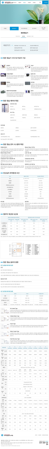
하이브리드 (17, 36)
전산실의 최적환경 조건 (34, 45)
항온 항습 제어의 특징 (18, 48)
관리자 (35, 435)
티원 (8, 3)
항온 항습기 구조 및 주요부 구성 (20, 45)
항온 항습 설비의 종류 (34, 50)
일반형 (23, 36)
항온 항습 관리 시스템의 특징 (20, 50)
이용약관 (39, 435)
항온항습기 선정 (31, 36)
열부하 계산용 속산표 (34, 48)
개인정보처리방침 (45, 435)
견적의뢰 (45, 2)
